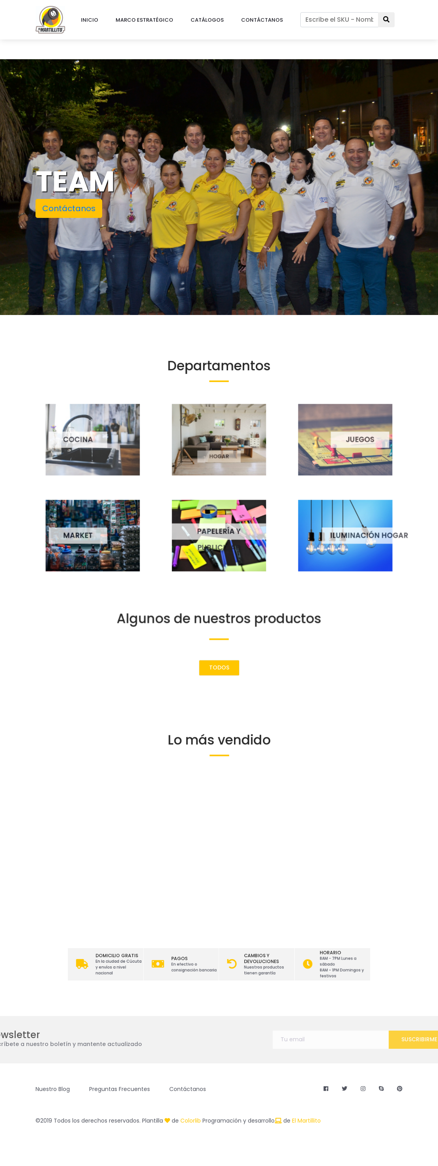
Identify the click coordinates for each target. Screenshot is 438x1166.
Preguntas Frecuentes (119, 1089)
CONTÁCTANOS (262, 20)
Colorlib (190, 1121)
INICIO (89, 20)
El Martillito (306, 1121)
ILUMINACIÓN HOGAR (383, 535)
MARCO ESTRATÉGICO (144, 20)
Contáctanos (68, 208)
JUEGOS (369, 439)
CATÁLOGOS (207, 20)
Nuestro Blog (53, 1089)
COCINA (69, 439)
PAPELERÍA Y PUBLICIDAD (219, 535)
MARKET (69, 535)
